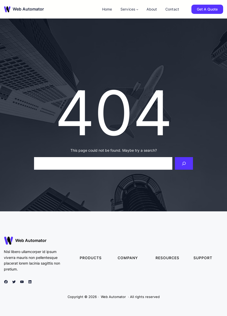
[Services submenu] (137, 9)
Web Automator (28, 9)
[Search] (184, 163)
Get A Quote (207, 9)
